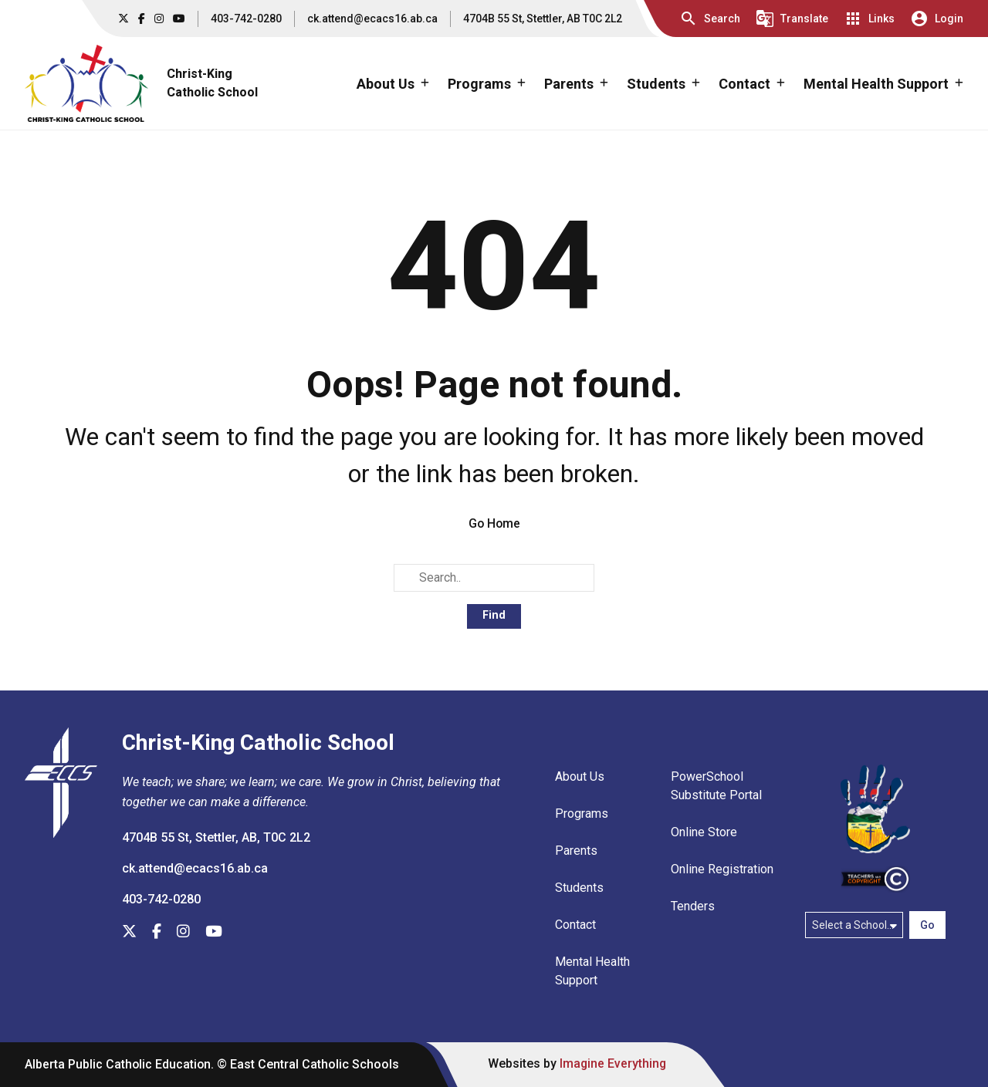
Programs (581, 814)
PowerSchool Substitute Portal (716, 786)
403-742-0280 (246, 18)
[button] (709, 18)
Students (579, 888)
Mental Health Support (592, 971)
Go (927, 925)
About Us (579, 777)
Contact (575, 925)
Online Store (704, 832)
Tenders (693, 907)
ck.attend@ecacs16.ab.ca (372, 18)
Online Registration (722, 870)
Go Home (494, 523)
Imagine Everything (615, 1064)
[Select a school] (854, 925)
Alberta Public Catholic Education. (120, 1065)
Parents (576, 851)
